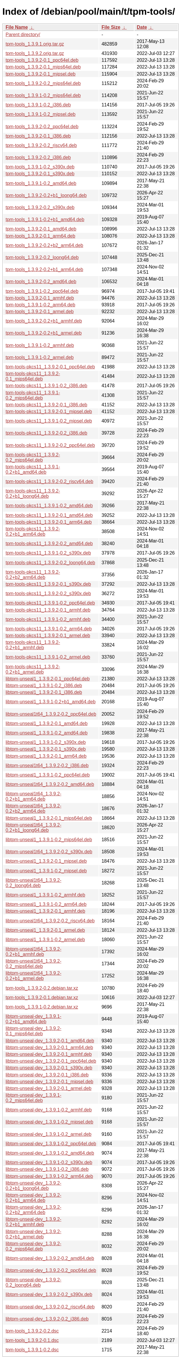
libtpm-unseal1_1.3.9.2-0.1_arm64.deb (46, 756)
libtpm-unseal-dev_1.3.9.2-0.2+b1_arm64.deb (33, 1198)
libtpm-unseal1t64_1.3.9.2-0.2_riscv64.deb (50, 920)
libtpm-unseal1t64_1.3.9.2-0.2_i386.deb (47, 765)
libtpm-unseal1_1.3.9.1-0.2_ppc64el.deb (48, 774)
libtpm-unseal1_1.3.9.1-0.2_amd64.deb (46, 732)
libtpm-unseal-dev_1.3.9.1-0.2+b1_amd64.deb (33, 1019)
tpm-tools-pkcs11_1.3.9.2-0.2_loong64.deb (50, 562)
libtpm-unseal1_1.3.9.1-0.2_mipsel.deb (46, 870)
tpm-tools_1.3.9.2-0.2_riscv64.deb (41, 145)
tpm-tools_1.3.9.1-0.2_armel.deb (40, 357)
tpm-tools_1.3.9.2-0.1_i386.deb (38, 135)
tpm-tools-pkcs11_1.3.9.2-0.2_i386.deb (46, 432)
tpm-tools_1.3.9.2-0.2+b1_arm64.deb (44, 269)
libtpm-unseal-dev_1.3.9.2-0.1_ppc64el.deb (51, 1061)
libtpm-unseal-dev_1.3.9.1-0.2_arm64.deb (49, 1176)
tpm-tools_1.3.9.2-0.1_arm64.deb (40, 235)
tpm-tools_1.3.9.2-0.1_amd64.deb (41, 228)
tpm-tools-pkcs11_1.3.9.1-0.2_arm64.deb (49, 628)
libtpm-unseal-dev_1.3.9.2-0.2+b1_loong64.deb (33, 1186)
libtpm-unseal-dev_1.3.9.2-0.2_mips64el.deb (33, 1246)
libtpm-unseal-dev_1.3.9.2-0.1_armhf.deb (49, 1054)
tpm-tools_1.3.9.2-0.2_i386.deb (38, 157)
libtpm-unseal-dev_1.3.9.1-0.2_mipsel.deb (49, 1121)
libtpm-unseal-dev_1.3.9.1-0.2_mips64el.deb (33, 1098)
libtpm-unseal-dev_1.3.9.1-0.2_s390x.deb (49, 1162)
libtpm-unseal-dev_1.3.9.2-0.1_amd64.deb (50, 1040)
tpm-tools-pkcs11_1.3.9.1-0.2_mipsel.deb (49, 420)
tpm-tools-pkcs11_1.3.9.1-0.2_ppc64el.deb (50, 602)
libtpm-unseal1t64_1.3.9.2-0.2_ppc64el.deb (51, 714)
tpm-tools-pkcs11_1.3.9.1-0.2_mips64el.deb (33, 395)
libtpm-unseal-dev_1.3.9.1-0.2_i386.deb (47, 1169)
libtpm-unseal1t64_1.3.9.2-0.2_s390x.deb (49, 851)
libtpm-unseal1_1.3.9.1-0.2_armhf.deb (45, 894)
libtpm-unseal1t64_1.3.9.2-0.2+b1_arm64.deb (33, 796)
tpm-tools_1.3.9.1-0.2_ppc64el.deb (42, 291)
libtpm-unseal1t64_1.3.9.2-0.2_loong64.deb (33, 883)
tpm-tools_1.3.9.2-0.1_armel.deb (40, 311)
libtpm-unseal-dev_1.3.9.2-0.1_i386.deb (47, 1074)
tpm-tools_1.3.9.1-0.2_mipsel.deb (40, 114)
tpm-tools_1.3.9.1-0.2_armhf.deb (40, 345)
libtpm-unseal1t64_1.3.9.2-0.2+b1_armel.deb (33, 976)
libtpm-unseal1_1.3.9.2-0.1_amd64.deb (46, 723)
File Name (17, 27)
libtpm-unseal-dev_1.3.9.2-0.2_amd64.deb (50, 1258)
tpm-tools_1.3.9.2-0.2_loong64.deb (42, 257)
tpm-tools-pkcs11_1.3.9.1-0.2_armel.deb (48, 657)
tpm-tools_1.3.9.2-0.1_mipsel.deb (40, 73)
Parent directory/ (23, 34)
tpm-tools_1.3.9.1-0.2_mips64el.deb (43, 95)
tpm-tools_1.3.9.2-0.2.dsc (32, 1330)
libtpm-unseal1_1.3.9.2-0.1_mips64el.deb (49, 818)
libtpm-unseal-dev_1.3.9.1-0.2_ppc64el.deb (51, 1143)
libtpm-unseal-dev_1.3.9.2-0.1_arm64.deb (49, 1047)
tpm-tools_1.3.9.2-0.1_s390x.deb (40, 173)
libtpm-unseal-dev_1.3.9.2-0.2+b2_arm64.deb (33, 1210)
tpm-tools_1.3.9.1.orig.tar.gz (35, 43)
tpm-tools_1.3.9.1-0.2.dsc (32, 1349)
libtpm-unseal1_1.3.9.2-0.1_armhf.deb (45, 911)
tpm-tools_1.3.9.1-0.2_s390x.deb (40, 166)
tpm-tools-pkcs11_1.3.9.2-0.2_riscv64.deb (49, 481)
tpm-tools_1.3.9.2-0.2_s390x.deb (40, 207)
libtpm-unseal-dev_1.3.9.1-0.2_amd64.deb (50, 1153)
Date (142, 27)
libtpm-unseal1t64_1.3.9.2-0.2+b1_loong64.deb (33, 827)
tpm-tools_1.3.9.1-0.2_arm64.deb (40, 304)
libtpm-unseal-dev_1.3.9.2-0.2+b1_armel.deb (33, 1234)
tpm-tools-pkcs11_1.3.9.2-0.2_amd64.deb (49, 543)
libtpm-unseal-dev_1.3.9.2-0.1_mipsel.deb (49, 1081)
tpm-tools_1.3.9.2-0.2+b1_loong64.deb (46, 195)
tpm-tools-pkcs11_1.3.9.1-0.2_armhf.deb (48, 619)
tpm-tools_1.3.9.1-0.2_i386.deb (38, 104)
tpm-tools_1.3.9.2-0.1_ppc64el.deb (42, 60)
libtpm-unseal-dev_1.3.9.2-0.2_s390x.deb (49, 1294)
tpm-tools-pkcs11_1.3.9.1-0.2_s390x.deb (48, 552)
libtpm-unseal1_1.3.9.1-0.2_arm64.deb (46, 904)
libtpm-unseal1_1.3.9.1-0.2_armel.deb (45, 939)
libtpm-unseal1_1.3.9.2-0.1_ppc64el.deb (48, 678)
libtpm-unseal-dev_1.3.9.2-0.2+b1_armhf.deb (33, 1222)
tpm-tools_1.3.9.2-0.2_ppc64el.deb (42, 126)
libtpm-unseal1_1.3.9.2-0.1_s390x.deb (46, 749)
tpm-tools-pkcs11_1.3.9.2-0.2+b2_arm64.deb (33, 575)
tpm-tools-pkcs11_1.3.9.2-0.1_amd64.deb (49, 515)
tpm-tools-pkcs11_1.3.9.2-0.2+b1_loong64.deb (33, 493)
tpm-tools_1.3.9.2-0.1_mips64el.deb (43, 66)
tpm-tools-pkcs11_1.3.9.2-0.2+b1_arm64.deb (33, 531)
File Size (111, 27)
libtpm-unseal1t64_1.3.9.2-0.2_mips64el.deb (33, 964)
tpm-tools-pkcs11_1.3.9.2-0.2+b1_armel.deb (33, 669)
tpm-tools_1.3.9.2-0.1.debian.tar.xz (42, 997)
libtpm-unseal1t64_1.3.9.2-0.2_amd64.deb (50, 784)
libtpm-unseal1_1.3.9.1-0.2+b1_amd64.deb (51, 701)
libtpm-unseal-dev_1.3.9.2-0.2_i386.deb (47, 1318)
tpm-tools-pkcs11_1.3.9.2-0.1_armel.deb (48, 635)
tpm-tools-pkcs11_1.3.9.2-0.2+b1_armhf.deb (33, 645)
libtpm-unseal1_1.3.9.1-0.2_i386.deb (44, 685)
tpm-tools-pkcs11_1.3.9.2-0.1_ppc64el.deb (50, 366)
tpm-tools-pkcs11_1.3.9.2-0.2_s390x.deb (48, 593)
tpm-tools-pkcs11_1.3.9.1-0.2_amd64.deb (49, 505)
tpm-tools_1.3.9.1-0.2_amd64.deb (41, 183)
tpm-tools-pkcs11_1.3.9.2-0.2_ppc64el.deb (50, 445)
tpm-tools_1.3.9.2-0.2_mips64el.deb (43, 83)
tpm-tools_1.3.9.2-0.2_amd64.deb (41, 281)
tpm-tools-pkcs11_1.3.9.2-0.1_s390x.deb (48, 584)
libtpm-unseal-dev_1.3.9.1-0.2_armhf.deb (49, 1109)
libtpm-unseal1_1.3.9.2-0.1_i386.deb (44, 692)
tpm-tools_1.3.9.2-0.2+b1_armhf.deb (44, 320)
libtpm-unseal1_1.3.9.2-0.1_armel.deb (45, 930)
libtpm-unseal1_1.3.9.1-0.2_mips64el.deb (49, 839)
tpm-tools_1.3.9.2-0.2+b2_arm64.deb (44, 245)
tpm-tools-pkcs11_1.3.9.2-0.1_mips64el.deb (33, 376)
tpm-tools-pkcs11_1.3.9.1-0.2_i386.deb (46, 385)
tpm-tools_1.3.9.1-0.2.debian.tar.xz (42, 1006)
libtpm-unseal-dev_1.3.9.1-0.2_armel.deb (49, 1134)
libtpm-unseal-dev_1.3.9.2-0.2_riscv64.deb (50, 1306)
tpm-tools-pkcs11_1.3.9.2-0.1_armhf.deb (48, 609)
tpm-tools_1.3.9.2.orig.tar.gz (35, 53)
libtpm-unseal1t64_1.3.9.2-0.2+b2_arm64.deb (33, 808)
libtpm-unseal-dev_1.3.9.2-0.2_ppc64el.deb (51, 1270)
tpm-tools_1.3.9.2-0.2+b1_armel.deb (44, 332)
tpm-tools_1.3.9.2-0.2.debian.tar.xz (42, 988)
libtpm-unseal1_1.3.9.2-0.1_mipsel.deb (46, 861)
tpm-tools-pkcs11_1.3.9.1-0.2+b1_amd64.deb (33, 469)
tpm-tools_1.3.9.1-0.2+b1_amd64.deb (45, 219)
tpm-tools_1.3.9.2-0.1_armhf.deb (40, 297)
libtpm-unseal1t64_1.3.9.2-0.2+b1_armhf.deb (33, 951)
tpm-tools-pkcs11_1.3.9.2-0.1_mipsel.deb (49, 411)
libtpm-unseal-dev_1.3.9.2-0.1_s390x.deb (49, 1067)
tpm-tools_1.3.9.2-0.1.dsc (32, 1340)
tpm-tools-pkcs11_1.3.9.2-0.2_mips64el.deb (33, 457)
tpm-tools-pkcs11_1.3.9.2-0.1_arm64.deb (49, 522)
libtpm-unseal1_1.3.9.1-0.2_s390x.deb (46, 742)
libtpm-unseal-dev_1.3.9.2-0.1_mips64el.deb (33, 1031)
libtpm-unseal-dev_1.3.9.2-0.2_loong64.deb (33, 1282)
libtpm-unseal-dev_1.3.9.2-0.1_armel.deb (49, 1088)
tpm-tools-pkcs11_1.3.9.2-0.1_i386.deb (46, 404)
